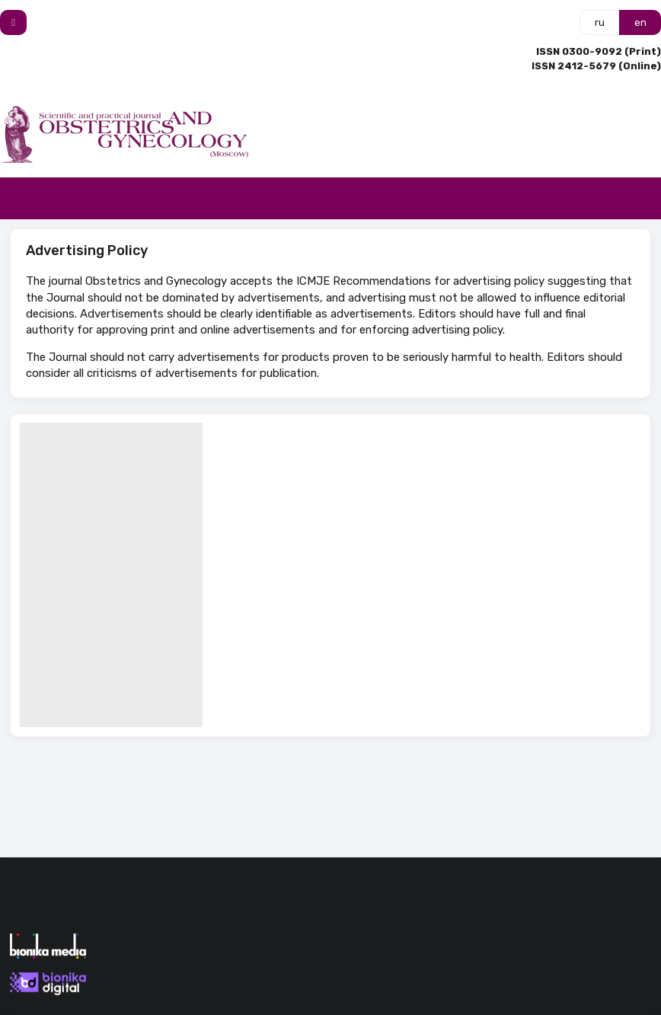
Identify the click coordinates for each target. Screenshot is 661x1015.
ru (600, 22)
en (640, 22)
